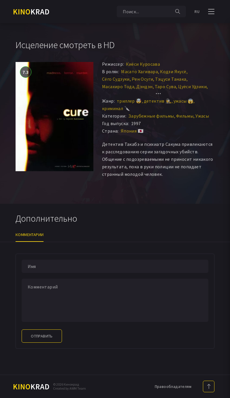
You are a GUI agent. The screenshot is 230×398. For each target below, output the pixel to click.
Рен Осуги (142, 79)
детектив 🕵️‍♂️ (157, 101)
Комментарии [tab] (30, 234)
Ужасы (202, 116)
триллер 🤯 (129, 101)
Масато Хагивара (139, 71)
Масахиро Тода (118, 86)
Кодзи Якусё (173, 71)
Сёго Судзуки (116, 79)
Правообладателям (173, 386)
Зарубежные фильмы (151, 116)
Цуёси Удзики (192, 86)
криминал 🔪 (116, 108)
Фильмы (184, 116)
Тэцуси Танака (170, 79)
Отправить (42, 336)
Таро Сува (165, 86)
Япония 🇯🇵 (132, 131)
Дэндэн (144, 86)
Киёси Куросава (143, 64)
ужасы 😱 (184, 101)
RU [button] (197, 11)
